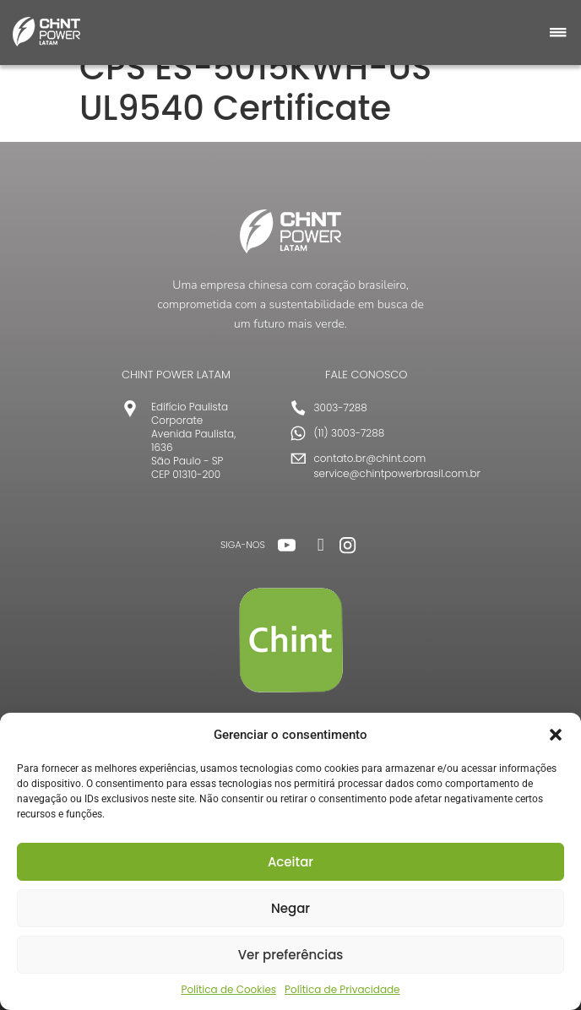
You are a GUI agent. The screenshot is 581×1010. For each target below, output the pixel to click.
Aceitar (290, 862)
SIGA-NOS (242, 544)
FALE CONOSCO (366, 375)
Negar (290, 908)
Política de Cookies (228, 989)
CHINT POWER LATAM (176, 375)
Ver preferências (291, 955)
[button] (555, 734)
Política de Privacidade (342, 989)
